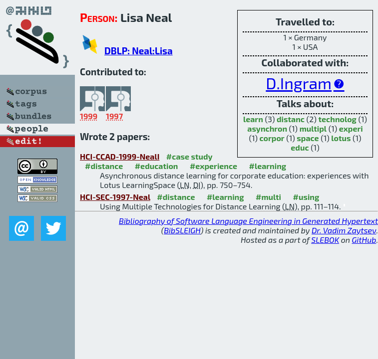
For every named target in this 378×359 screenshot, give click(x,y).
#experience (213, 166)
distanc (291, 119)
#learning (267, 166)
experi (351, 128)
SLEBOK (325, 239)
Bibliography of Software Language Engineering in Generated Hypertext (248, 220)
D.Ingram (299, 82)
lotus (341, 138)
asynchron (267, 128)
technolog (338, 119)
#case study (189, 156)
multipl (313, 128)
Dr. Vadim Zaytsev (344, 230)
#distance (104, 166)
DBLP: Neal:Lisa (138, 50)
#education (156, 166)
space (308, 138)
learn (253, 119)
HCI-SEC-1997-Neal (115, 196)
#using (306, 196)
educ (300, 147)
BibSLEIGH (182, 230)
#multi (268, 196)
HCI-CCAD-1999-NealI (119, 156)
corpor (272, 138)
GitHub (364, 239)
